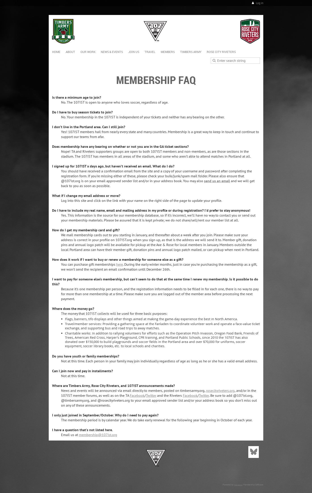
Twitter (151, 395)
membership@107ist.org (98, 434)
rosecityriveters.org (220, 390)
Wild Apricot (238, 485)
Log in (259, 3)
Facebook (137, 395)
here (119, 264)
